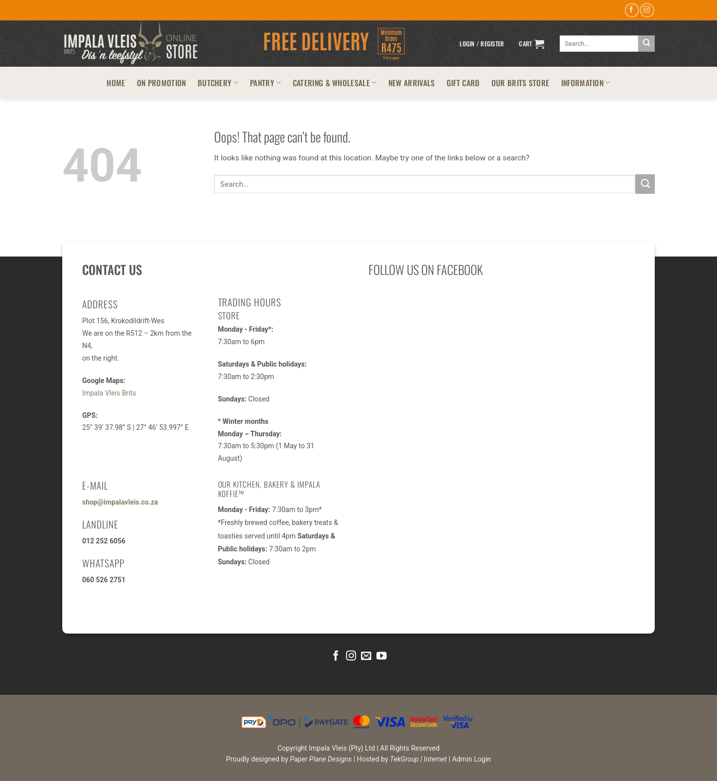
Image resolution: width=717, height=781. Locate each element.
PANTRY (265, 82)
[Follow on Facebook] (632, 10)
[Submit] (646, 43)
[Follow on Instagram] (647, 10)
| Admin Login (470, 759)
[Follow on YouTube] (381, 656)
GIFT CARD (463, 82)
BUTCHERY (218, 82)
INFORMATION (585, 82)
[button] (482, 44)
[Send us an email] (366, 656)
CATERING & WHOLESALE (335, 82)
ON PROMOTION (161, 82)
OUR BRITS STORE (520, 82)
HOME (116, 82)
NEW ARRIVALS (411, 82)
